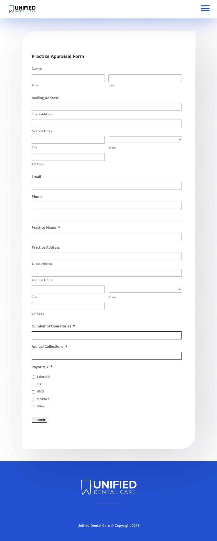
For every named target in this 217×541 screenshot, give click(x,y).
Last (112, 85)
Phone (37, 196)
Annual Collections (49, 346)
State (112, 147)
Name (37, 69)
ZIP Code (38, 164)
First (35, 85)
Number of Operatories (53, 326)
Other (41, 406)
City (35, 147)
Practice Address (46, 247)
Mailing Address (45, 98)
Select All (43, 377)
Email (36, 177)
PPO (39, 384)
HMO (40, 391)
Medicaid (43, 399)
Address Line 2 (42, 130)
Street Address (42, 114)
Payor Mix (42, 367)
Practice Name (46, 227)
